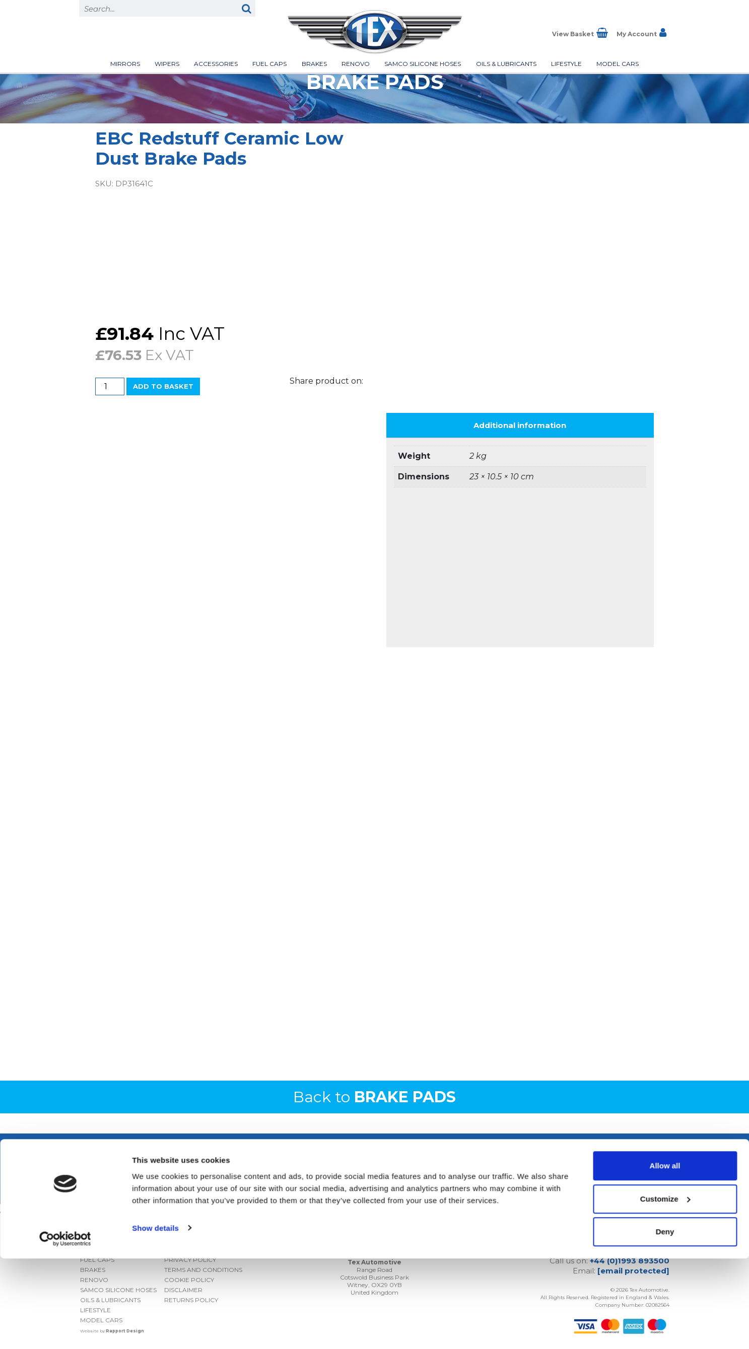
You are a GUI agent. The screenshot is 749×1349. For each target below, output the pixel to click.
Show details (155, 1318)
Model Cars (617, 63)
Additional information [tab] (519, 425)
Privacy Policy (604, 1177)
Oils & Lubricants (506, 63)
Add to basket (163, 386)
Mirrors (125, 63)
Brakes (314, 63)
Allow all (665, 1256)
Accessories (216, 63)
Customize (665, 1289)
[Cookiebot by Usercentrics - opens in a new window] (65, 1329)
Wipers (167, 63)
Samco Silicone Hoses (422, 63)
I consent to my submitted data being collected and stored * (578, 1161)
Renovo (356, 63)
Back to (374, 1097)
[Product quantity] (109, 386)
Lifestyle (566, 63)
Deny (665, 1322)
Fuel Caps (269, 63)
